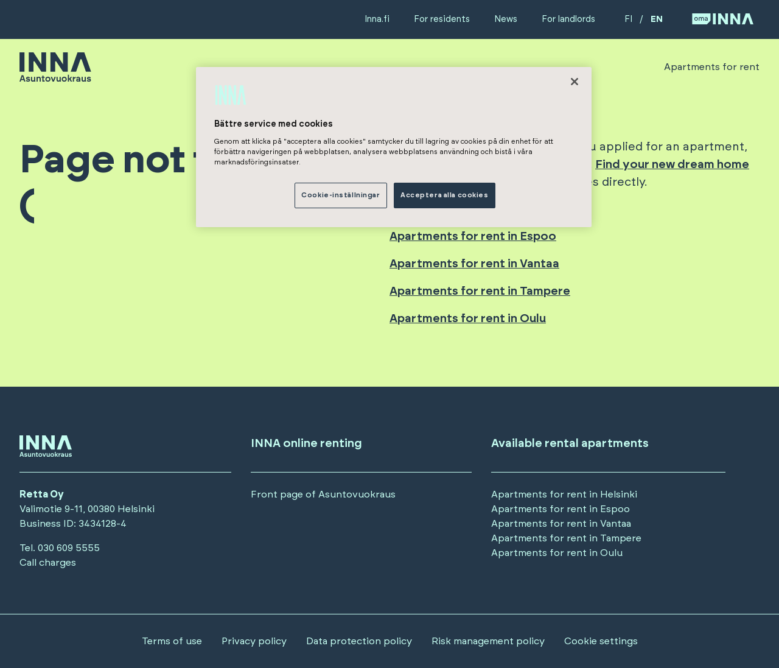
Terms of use (172, 641)
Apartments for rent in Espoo (473, 236)
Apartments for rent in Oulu (468, 319)
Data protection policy (359, 641)
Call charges (47, 563)
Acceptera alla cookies (444, 195)
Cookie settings (601, 641)
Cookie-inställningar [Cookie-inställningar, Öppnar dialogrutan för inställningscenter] (340, 195)
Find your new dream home (672, 165)
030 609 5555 (69, 548)
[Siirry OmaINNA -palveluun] (722, 19)
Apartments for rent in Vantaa (474, 264)
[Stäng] (574, 81)
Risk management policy (488, 641)
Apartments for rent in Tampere (480, 291)
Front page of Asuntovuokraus (323, 494)
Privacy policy (254, 641)
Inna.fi (377, 19)
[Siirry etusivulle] (55, 76)
